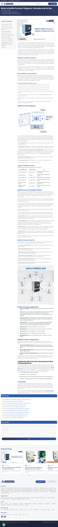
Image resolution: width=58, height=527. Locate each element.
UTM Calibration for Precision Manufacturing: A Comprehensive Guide (16, 400)
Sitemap (19, 522)
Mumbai (6, 503)
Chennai (21, 503)
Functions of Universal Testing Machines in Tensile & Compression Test (17, 404)
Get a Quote (52, 3)
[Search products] (26, 4)
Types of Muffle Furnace (6, 33)
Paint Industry (23, 333)
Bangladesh (6, 509)
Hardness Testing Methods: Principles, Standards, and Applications (16, 413)
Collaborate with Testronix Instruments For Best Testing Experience (7, 44)
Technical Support (25, 522)
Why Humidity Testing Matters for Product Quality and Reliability (15, 411)
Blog (23, 514)
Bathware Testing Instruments (7, 497)
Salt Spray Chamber (6, 493)
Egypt (49, 509)
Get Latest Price (40, 481)
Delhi (2, 503)
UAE (1, 509)
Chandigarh (47, 503)
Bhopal (34, 503)
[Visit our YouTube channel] (5, 516)
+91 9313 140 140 (51, 481)
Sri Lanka (12, 509)
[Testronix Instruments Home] (8, 4)
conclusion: (3, 47)
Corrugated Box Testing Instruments (18, 499)
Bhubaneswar (40, 503)
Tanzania (30, 509)
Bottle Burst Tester (5, 491)
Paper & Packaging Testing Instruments (8, 488)
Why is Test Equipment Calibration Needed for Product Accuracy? (16, 399)
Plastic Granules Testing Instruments (38, 497)
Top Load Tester (53, 491)
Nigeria (21, 509)
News (20, 514)
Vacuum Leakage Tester (51, 490)
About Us (2, 514)
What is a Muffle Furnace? (6, 24)
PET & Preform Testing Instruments (41, 488)
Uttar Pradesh (15, 505)
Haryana (8, 505)
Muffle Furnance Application (7, 39)
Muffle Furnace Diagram (6, 31)
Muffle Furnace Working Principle (7, 35)
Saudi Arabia (36, 509)
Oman (25, 509)
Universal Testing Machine (26, 491)
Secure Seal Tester (44, 491)
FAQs (27, 514)
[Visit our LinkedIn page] (2, 516)
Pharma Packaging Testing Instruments (30, 489)
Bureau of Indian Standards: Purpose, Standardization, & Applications (16, 409)
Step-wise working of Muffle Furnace (7, 29)
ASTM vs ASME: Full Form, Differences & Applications (13, 419)
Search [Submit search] (38, 3)
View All (28, 499)
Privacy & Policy (8, 522)
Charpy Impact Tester (15, 491)
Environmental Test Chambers (46, 489)
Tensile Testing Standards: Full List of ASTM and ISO (13, 402)
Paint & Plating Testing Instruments (25, 488)
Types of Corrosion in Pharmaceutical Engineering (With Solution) (16, 415)
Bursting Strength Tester (39, 490)
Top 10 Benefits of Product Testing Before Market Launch (14, 408)
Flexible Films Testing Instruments (14, 489)
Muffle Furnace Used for (6, 37)
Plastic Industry (23, 331)
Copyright (2, 522)
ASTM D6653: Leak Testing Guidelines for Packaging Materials (15, 417)
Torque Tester (36, 491)
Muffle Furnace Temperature (7, 40)
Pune (11, 503)
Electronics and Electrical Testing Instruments (24, 490)
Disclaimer (15, 522)
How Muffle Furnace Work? (6, 26)
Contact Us (15, 514)
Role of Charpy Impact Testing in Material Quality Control (14, 406)
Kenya (17, 509)
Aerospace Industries (24, 317)
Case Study (8, 514)
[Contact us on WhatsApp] (3, 525)
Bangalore (15, 503)
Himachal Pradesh (27, 503)
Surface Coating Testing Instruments (22, 497)
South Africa (43, 509)
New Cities (21, 505)
